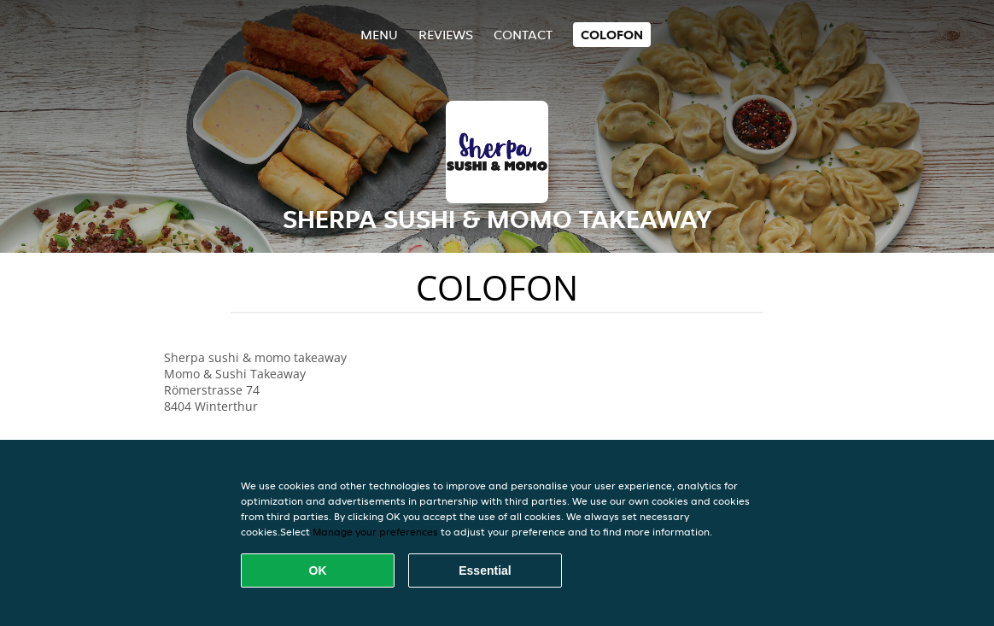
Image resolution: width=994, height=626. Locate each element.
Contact (523, 35)
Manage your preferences (375, 531)
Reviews (445, 35)
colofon (612, 35)
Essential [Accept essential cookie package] (485, 570)
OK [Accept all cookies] (318, 570)
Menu (379, 35)
